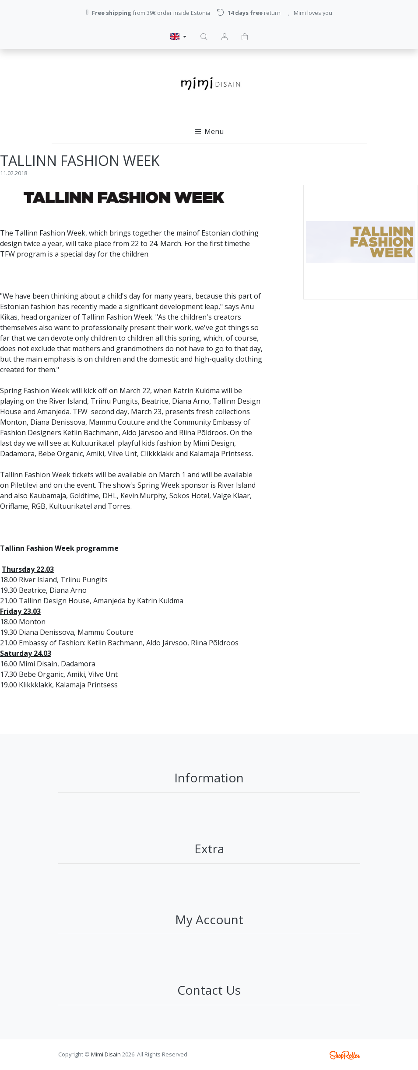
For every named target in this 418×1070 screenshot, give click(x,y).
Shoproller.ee (345, 1055)
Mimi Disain (106, 1054)
